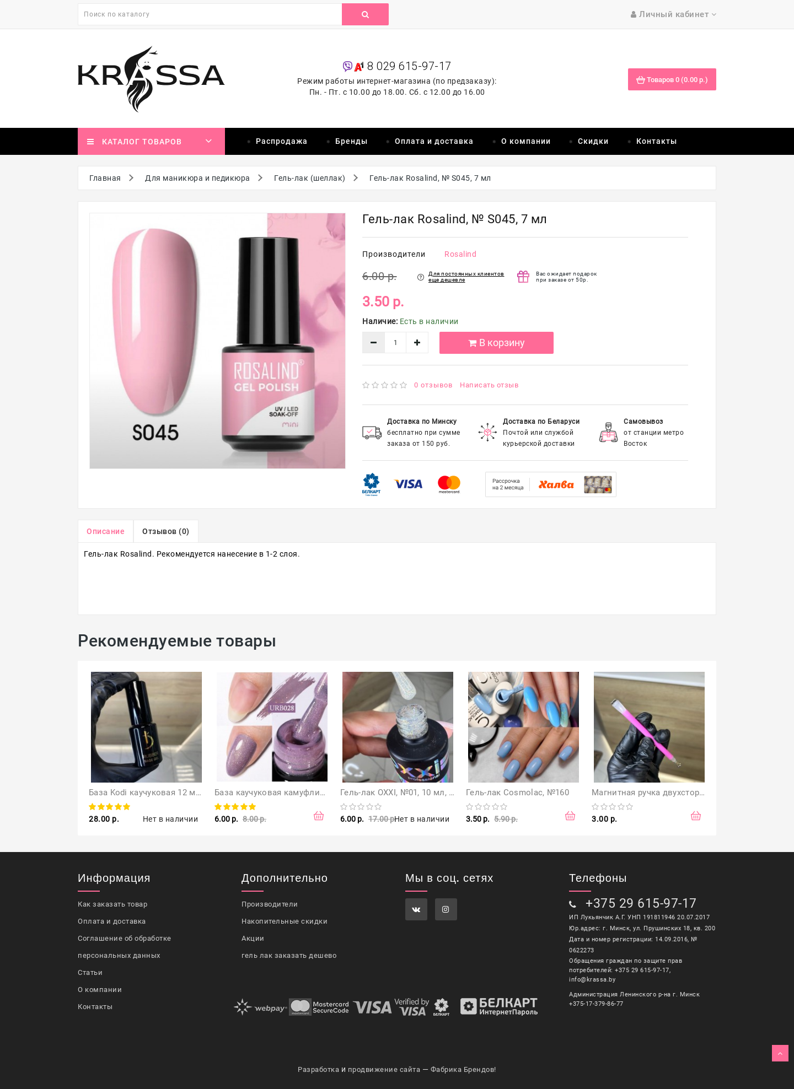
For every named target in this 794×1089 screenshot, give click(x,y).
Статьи (90, 972)
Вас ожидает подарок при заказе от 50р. (566, 277)
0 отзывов (433, 385)
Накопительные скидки (285, 921)
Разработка (318, 1069)
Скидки (593, 141)
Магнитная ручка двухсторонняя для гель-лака (687, 792)
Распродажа (282, 141)
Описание (106, 531)
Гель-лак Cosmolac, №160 (517, 792)
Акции (253, 938)
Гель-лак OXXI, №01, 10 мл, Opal (403, 792)
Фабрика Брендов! (463, 1069)
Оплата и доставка (434, 141)
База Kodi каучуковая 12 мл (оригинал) (168, 792)
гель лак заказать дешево (289, 955)
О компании (526, 141)
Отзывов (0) (166, 531)
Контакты (656, 141)
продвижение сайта (384, 1069)
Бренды (351, 141)
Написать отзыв (489, 385)
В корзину (496, 342)
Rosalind (460, 254)
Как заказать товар (112, 904)
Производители (270, 904)
